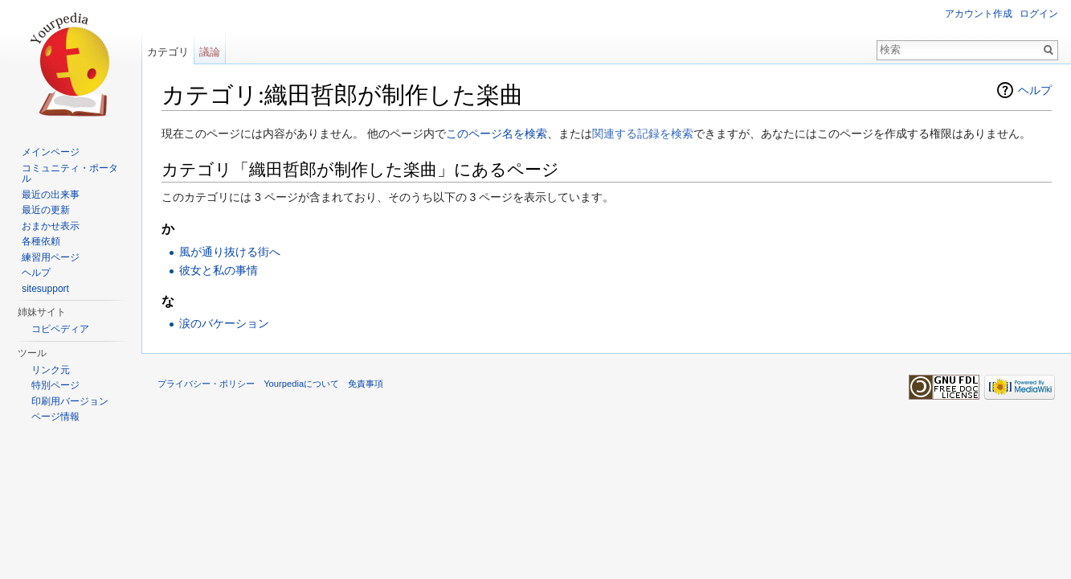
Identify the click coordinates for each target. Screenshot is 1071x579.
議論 (209, 52)
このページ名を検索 (496, 133)
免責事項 (365, 383)
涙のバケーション (224, 323)
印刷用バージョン (69, 401)
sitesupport (45, 288)
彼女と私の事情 (218, 270)
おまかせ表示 (51, 226)
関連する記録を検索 (642, 133)
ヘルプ (1035, 90)
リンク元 (50, 370)
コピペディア (60, 329)
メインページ (51, 152)
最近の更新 (46, 210)
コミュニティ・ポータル (70, 173)
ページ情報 (55, 416)
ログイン (1039, 13)
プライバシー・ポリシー (206, 383)
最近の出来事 (51, 194)
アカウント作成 (978, 13)
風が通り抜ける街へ (229, 251)
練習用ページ (51, 257)
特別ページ (55, 385)
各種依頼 (41, 241)
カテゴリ (168, 52)
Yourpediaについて (301, 383)
